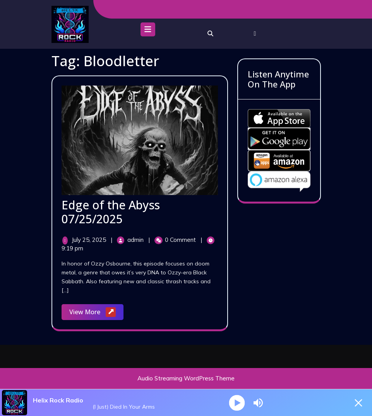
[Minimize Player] (358, 403)
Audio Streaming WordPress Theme (186, 378)
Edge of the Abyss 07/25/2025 (111, 212)
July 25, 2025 (90, 239)
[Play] (237, 403)
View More (96, 312)
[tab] (148, 31)
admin (136, 239)
